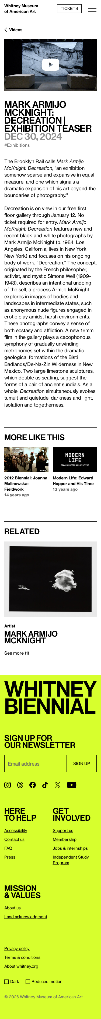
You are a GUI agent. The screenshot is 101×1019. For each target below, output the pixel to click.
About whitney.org (21, 966)
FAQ (8, 848)
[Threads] (20, 784)
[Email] (35, 763)
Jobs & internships (70, 848)
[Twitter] (57, 784)
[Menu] (92, 8)
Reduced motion (44, 981)
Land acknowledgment (25, 916)
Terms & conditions (22, 957)
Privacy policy (17, 948)
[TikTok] (45, 784)
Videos (15, 29)
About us (12, 907)
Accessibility (15, 830)
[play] (50, 64)
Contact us (14, 839)
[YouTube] (71, 784)
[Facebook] (32, 784)
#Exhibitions (17, 145)
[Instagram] (7, 784)
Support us (63, 830)
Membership (64, 839)
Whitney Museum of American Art (21, 8)
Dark (11, 981)
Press (9, 857)
